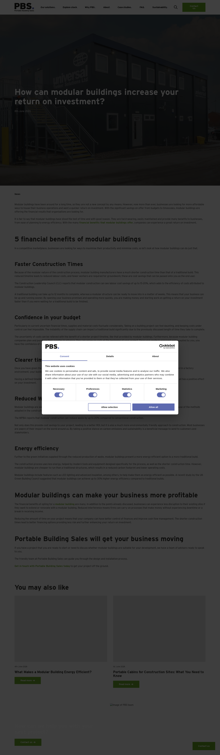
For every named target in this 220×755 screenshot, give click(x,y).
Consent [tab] (64, 356)
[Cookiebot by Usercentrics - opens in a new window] (161, 346)
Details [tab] (110, 356)
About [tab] (155, 356)
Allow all (153, 407)
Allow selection (109, 407)
